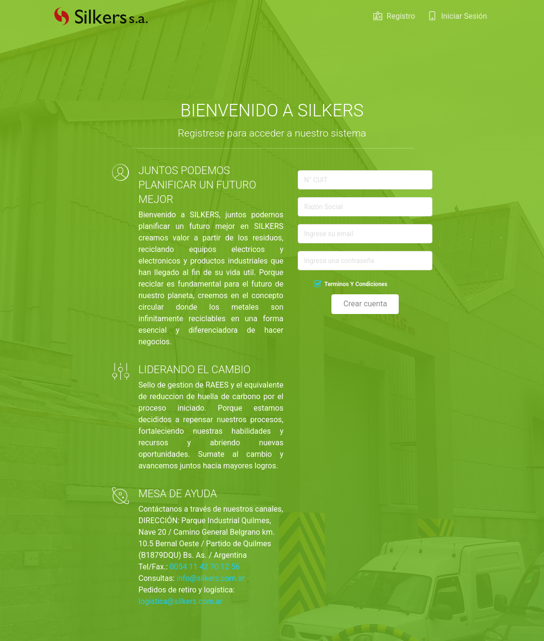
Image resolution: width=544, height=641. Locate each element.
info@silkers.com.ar (211, 578)
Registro (394, 19)
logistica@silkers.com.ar (181, 601)
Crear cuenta (365, 303)
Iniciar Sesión (457, 19)
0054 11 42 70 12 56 (205, 566)
